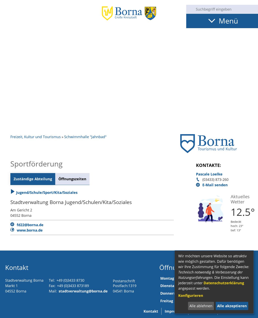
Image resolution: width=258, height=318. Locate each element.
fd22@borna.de (30, 224)
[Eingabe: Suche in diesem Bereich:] (225, 9)
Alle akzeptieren (232, 305)
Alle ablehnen (200, 305)
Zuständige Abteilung (33, 178)
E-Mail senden (215, 184)
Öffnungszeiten (72, 178)
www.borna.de (30, 230)
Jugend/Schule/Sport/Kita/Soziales (44, 192)
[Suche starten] (189, 9)
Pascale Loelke (209, 174)
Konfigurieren (190, 295)
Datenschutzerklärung (224, 282)
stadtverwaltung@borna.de (83, 291)
